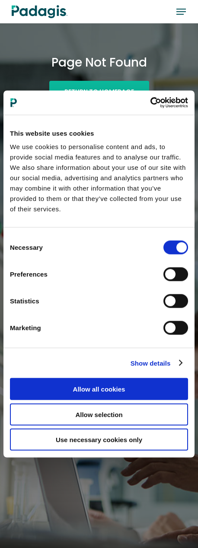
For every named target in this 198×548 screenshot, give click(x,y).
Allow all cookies (99, 389)
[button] (181, 11)
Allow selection (98, 414)
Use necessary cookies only (99, 439)
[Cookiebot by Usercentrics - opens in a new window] (150, 102)
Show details (151, 362)
